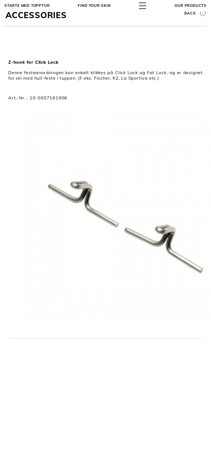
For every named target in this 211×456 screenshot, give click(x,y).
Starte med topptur (26, 5)
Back (195, 13)
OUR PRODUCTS (190, 5)
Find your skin (94, 5)
